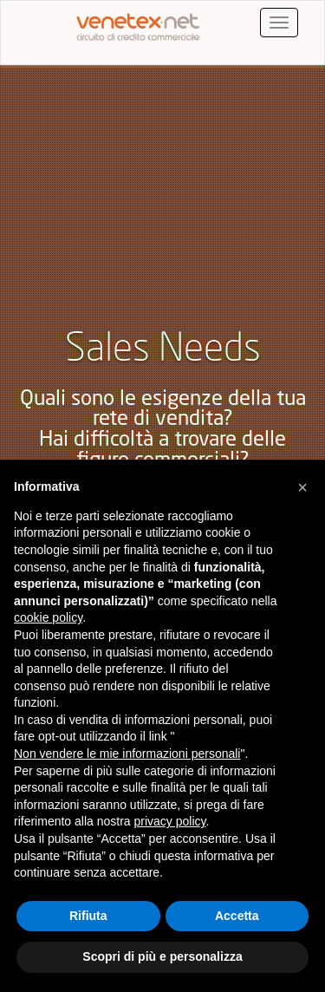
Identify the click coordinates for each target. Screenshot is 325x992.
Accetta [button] (237, 916)
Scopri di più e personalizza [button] (162, 956)
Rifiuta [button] (88, 916)
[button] (302, 487)
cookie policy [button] (48, 617)
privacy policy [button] (170, 821)
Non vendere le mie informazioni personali (127, 753)
